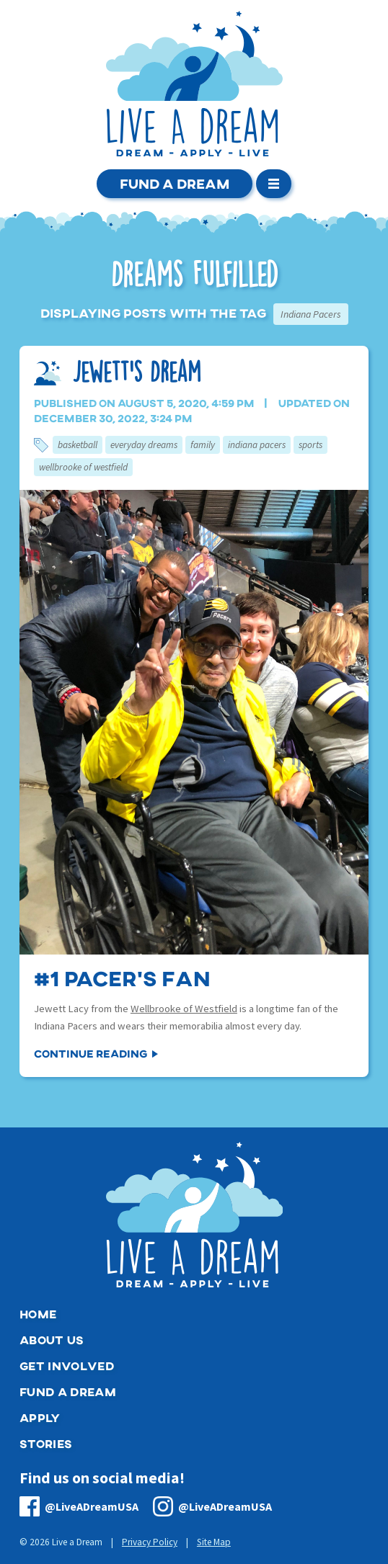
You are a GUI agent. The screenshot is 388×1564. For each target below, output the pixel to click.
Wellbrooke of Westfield (83, 467)
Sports (310, 445)
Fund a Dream (174, 183)
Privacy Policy (149, 1542)
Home (37, 1314)
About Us (51, 1339)
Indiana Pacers (257, 445)
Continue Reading (90, 1053)
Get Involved (66, 1365)
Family (202, 445)
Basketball (77, 445)
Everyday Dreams (143, 445)
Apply (40, 1417)
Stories (45, 1443)
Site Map (214, 1542)
